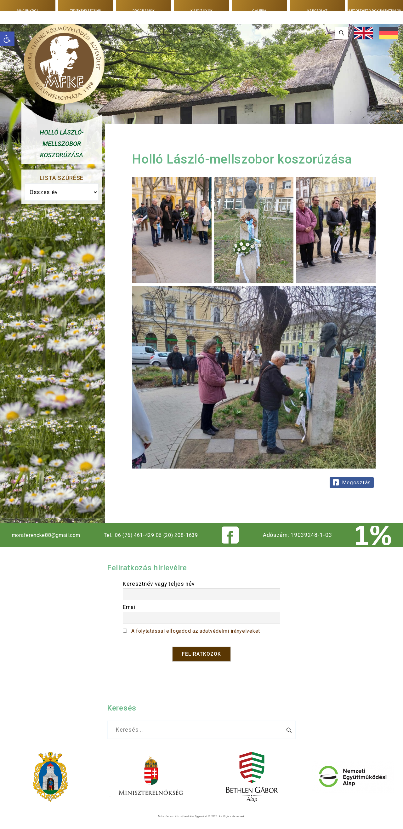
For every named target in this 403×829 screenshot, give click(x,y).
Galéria (259, 10)
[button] (7, 39)
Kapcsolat (317, 10)
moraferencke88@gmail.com (47, 535)
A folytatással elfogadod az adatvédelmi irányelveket (201, 631)
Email (130, 607)
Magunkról (27, 10)
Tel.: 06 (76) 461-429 (132, 535)
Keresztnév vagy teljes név (159, 584)
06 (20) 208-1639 (184, 535)
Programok (143, 10)
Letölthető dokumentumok (375, 10)
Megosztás (356, 482)
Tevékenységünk (86, 10)
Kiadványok (201, 10)
